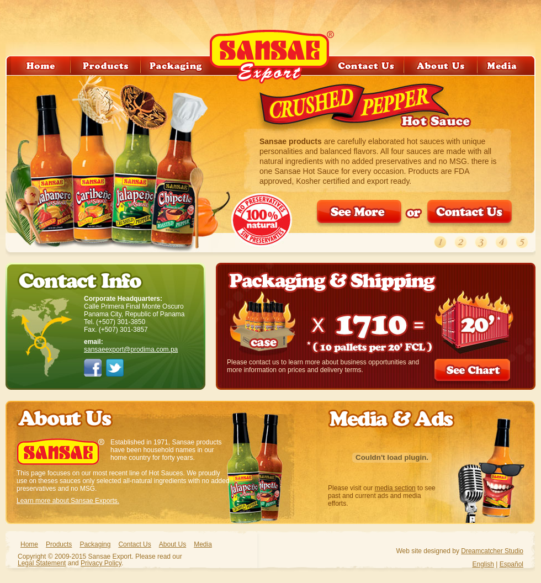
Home (29, 544)
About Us (172, 544)
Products (59, 544)
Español (511, 564)
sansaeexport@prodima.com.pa (131, 349)
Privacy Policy (101, 563)
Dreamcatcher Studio (492, 551)
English (483, 564)
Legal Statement (42, 563)
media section (395, 488)
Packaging (94, 544)
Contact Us (134, 544)
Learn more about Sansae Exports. (68, 501)
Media (203, 544)
